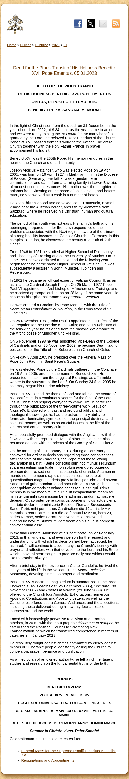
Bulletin (25, 45)
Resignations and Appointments (47, 760)
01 (65, 45)
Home (11, 45)
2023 (55, 45)
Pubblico (41, 45)
